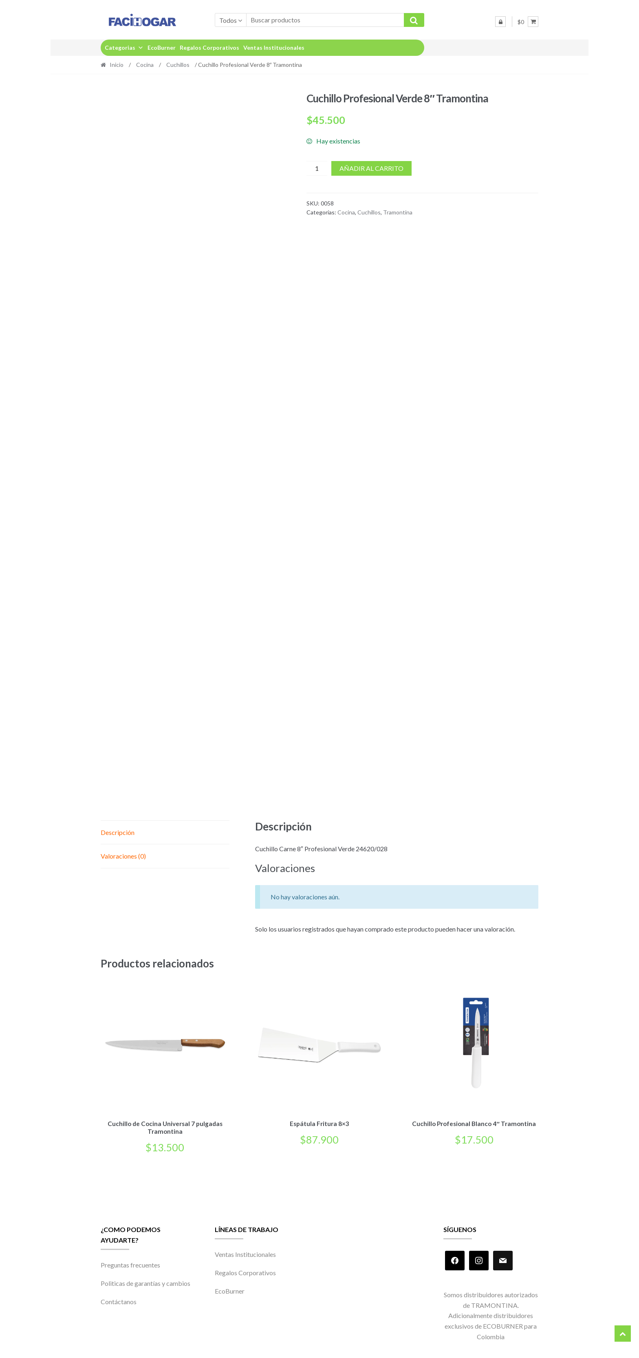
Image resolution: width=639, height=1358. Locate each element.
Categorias (124, 47)
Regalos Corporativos (209, 47)
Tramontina (397, 212)
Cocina (145, 64)
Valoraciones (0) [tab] (123, 856)
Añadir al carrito (371, 168)
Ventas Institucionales (273, 47)
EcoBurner (162, 47)
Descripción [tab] (117, 832)
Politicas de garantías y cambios (145, 1282)
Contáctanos (119, 1300)
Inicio (116, 64)
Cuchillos (177, 64)
